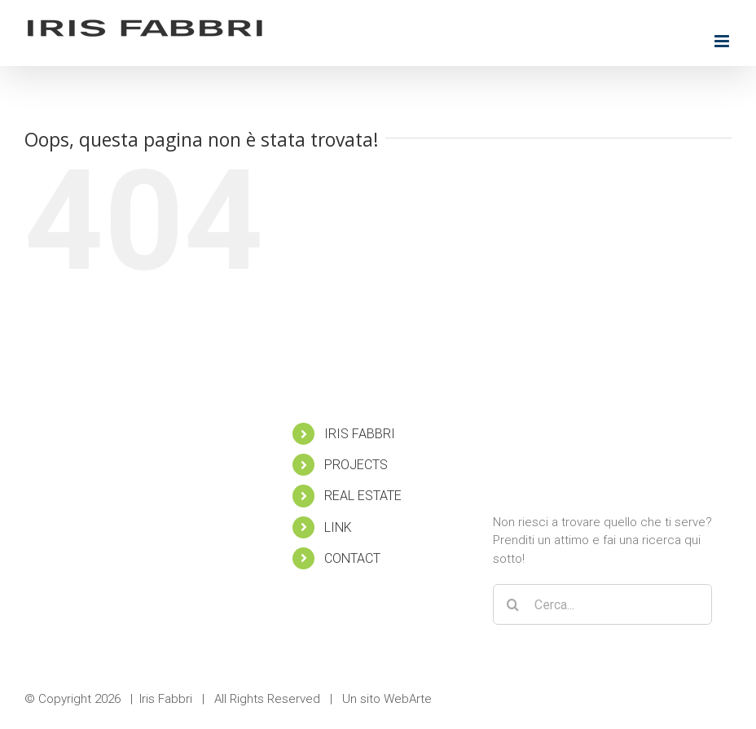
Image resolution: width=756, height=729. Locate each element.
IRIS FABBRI (359, 433)
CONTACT (352, 558)
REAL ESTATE (363, 495)
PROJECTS (356, 464)
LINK (338, 527)
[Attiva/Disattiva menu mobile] (723, 41)
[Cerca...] (602, 604)
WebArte (408, 699)
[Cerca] (513, 604)
